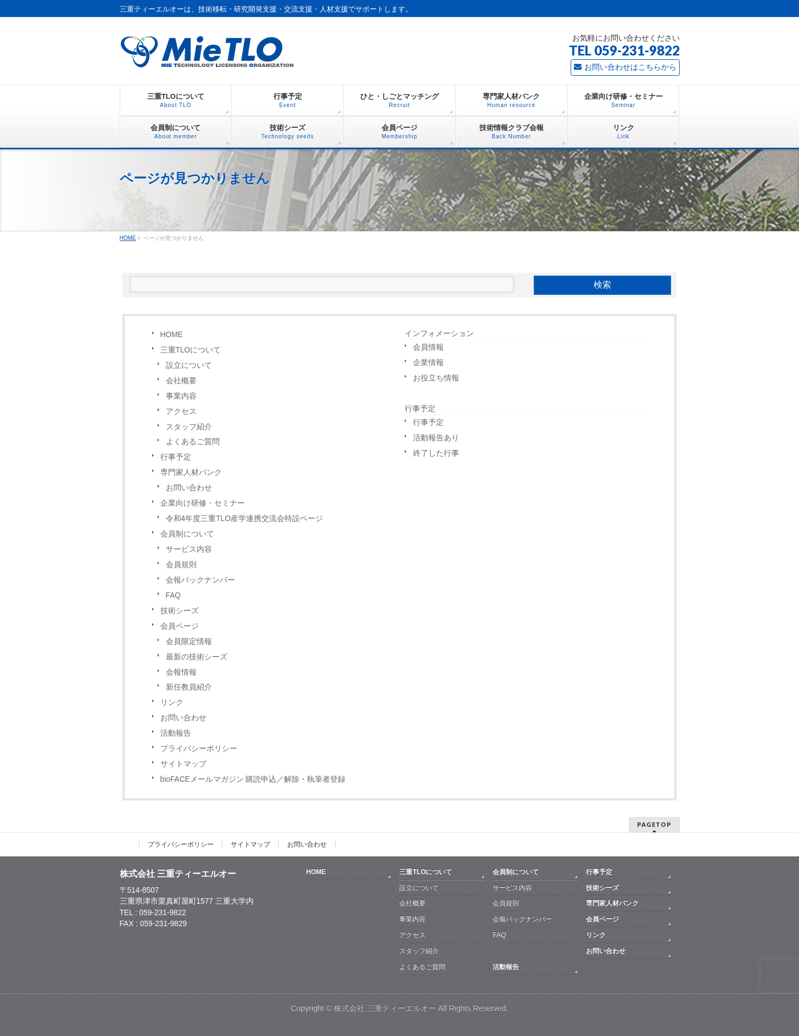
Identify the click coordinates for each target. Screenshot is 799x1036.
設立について (189, 365)
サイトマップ (183, 764)
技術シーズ (179, 611)
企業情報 (428, 363)
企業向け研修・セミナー (202, 503)
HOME (171, 335)
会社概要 (181, 381)
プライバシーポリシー (198, 748)
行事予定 (175, 457)
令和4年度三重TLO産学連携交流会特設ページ (244, 518)
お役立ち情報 (436, 378)
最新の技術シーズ (196, 657)
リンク (171, 702)
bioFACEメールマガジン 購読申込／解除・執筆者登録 (253, 779)
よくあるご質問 (193, 442)
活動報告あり (436, 438)
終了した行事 (436, 453)
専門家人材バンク (191, 472)
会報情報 (181, 672)
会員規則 (181, 565)
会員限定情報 (189, 641)
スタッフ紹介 (189, 427)
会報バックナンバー (200, 580)
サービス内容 (189, 549)
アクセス (181, 411)
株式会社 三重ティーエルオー (385, 1008)
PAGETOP (654, 824)
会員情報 (428, 347)
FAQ (173, 595)
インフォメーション (439, 333)
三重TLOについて (190, 350)
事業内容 (181, 396)
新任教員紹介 (189, 687)
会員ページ (179, 626)
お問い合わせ (189, 488)
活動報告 (175, 733)
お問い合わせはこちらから (625, 67)
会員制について (187, 534)
